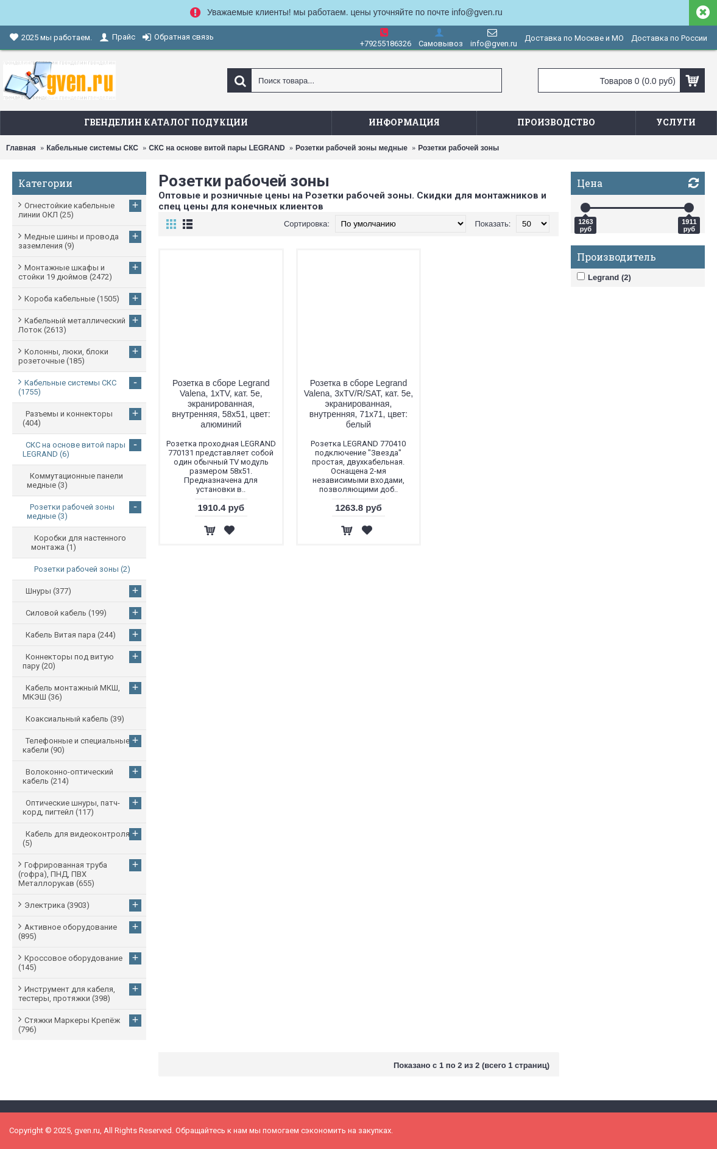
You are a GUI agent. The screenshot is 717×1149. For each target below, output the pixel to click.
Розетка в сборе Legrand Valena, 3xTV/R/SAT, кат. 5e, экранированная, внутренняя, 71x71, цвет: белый (358, 403)
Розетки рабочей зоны (458, 148)
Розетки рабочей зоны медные (351, 148)
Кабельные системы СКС (92, 148)
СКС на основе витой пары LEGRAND (216, 148)
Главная (21, 148)
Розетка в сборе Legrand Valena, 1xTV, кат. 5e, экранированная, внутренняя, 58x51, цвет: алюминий (221, 403)
